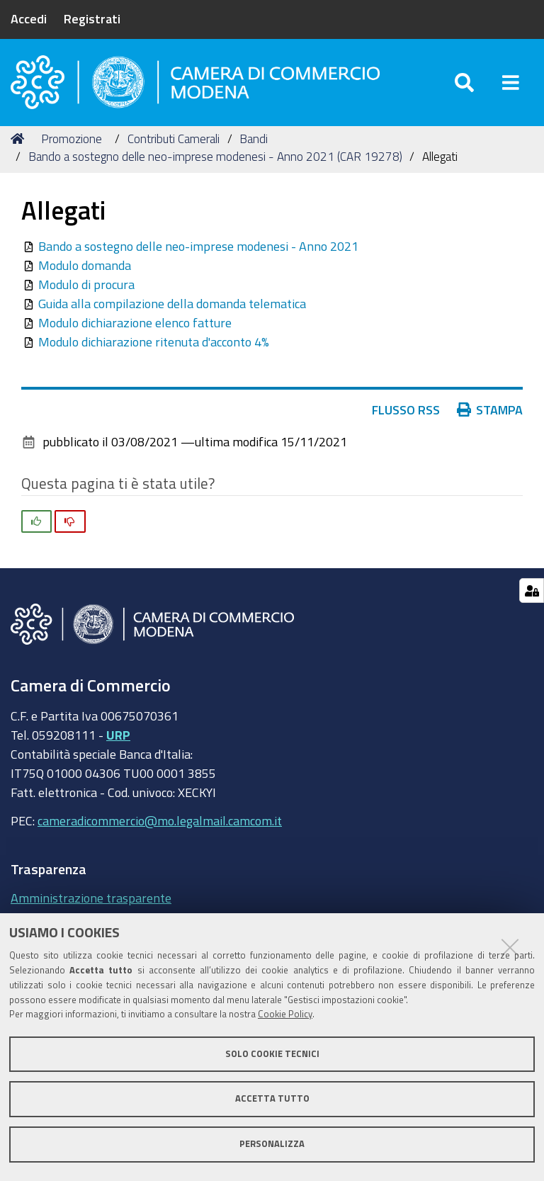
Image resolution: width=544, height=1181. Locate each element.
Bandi (253, 143)
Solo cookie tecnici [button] (272, 1053)
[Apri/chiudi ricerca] (464, 85)
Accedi (29, 18)
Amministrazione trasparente (91, 902)
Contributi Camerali (174, 143)
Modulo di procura (86, 289)
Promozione (71, 143)
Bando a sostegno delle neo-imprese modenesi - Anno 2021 (198, 251)
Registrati (92, 18)
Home (20, 143)
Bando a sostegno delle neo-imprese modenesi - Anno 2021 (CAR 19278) (215, 162)
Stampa (490, 415)
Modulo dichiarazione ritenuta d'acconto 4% (153, 347)
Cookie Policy (285, 1014)
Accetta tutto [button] (272, 1098)
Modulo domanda (84, 270)
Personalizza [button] (272, 1143)
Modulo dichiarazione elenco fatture (135, 328)
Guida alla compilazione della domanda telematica (172, 309)
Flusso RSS (406, 415)
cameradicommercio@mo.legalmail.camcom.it (160, 825)
